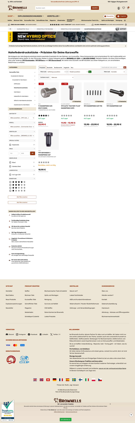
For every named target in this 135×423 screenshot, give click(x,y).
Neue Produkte (11, 299)
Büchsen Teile (18, 20)
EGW (78, 58)
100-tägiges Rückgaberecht (117, 2)
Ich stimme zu (65, 419)
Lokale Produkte (50, 316)
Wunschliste (124, 8)
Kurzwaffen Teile (29, 20)
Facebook (32, 334)
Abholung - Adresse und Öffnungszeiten (115, 312)
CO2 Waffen (48, 308)
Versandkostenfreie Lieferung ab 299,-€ (65, 2)
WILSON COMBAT (89, 58)
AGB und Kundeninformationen (80, 299)
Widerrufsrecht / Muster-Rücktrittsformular (84, 304)
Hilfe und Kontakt (15, 2)
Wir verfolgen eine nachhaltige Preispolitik (22, 255)
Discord (10, 334)
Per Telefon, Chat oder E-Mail (19, 222)
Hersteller (53, 16)
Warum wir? (74, 291)
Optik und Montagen (107, 20)
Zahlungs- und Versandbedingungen (82, 308)
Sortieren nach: (44, 77)
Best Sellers (10, 295)
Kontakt (104, 299)
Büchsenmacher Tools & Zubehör (90, 20)
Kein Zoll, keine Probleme (18, 228)
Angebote (123, 16)
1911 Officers (40, 60)
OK (33, 153)
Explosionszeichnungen (30, 16)
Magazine (53, 20)
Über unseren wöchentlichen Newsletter (22, 241)
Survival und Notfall (51, 304)
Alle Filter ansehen (22, 197)
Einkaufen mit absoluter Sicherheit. (21, 234)
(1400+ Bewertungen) (72, 24)
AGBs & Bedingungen (59, 412)
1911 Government (54, 60)
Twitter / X (55, 334)
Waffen (10, 20)
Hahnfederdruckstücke (43, 126)
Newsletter (9, 308)
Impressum (105, 308)
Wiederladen (61, 20)
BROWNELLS (71, 58)
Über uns (105, 291)
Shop (10, 16)
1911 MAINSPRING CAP (114, 106)
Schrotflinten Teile (42, 20)
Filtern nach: (43, 71)
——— (124, 20)
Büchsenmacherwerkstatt (110, 316)
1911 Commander (28, 60)
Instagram (21, 334)
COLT (39, 150)
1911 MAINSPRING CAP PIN (93, 106)
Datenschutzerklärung (109, 304)
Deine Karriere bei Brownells (54, 312)
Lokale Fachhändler (76, 295)
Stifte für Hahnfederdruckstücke (91, 126)
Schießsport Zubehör (70, 20)
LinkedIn (43, 334)
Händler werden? (107, 295)
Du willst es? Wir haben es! (18, 216)
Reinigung (119, 20)
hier (66, 407)
